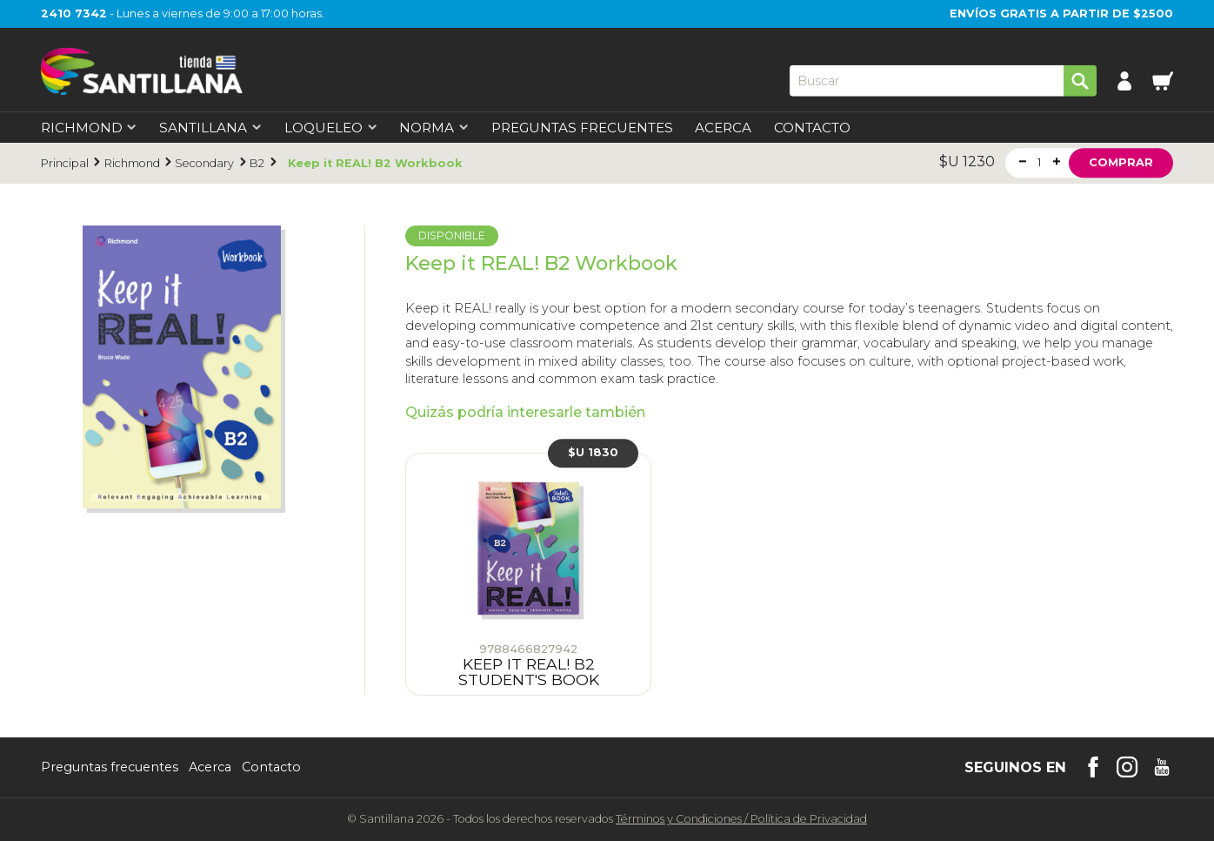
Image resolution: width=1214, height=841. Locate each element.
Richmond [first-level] (89, 127)
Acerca (723, 127)
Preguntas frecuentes (109, 767)
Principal (65, 163)
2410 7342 (74, 13)
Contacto (812, 127)
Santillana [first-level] (210, 127)
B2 (257, 163)
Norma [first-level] (434, 127)
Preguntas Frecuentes (582, 127)
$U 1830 (593, 452)
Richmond (132, 163)
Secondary (204, 163)
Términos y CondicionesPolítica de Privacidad (741, 818)
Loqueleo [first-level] (330, 127)
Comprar (1121, 162)
